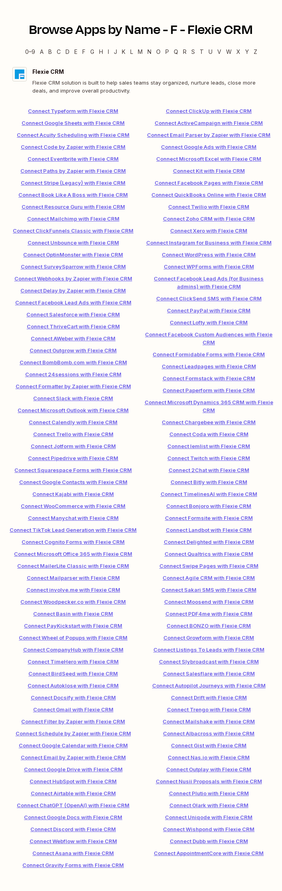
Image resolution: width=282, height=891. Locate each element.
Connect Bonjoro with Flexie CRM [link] (208, 506)
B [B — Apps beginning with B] (50, 51)
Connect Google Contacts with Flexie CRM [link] (73, 482)
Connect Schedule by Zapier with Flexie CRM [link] (73, 733)
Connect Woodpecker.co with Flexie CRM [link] (73, 602)
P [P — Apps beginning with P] (167, 51)
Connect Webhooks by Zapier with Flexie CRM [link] (73, 278)
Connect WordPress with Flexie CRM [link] (209, 254)
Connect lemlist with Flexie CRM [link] (208, 446)
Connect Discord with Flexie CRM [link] (73, 829)
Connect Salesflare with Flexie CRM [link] (209, 673)
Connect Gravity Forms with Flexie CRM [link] (73, 865)
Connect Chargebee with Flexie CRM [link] (209, 422)
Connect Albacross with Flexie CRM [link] (208, 733)
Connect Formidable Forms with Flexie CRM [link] (209, 354)
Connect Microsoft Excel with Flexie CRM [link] (208, 159)
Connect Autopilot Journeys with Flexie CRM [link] (209, 685)
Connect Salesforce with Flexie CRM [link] (73, 314)
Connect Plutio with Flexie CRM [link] (209, 793)
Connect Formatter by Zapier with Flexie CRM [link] (73, 386)
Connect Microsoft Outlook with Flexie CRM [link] (73, 410)
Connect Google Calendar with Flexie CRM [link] (73, 745)
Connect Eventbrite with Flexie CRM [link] (73, 159)
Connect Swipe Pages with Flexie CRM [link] (208, 566)
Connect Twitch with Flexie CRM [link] (208, 458)
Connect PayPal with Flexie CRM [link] (208, 310)
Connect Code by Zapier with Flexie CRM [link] (73, 147)
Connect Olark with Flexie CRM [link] (208, 805)
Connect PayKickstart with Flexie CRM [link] (73, 625)
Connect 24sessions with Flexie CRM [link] (73, 374)
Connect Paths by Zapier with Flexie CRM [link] (73, 171)
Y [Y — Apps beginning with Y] (247, 51)
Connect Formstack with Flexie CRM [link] (209, 378)
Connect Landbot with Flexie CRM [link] (209, 530)
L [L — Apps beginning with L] (131, 51)
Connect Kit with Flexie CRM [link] (209, 171)
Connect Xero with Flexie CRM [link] (208, 230)
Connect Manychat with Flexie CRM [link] (73, 518)
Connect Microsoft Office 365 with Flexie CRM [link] (73, 554)
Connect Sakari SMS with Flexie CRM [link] (208, 590)
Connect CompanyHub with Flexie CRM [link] (73, 649)
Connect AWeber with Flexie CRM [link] (73, 338)
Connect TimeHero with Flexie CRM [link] (73, 661)
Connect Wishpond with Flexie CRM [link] (208, 829)
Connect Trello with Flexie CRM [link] (73, 434)
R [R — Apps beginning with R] (185, 51)
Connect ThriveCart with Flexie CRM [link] (73, 326)
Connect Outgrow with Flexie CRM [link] (73, 350)
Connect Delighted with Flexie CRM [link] (209, 542)
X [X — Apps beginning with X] (238, 51)
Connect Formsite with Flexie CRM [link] (209, 518)
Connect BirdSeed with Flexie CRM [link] (73, 673)
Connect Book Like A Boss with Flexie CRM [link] (73, 195)
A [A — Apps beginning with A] (42, 51)
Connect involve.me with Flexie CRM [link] (73, 590)
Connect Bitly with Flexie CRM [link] (209, 482)
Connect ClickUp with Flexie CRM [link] (209, 111)
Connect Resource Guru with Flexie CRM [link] (73, 206)
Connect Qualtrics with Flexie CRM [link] (209, 554)
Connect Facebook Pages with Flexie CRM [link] (209, 183)
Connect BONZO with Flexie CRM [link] (209, 625)
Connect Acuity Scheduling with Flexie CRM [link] (73, 135)
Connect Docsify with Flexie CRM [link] (73, 697)
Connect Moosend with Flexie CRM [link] (209, 602)
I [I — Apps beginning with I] (108, 51)
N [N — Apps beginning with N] (149, 51)
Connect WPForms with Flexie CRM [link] (209, 266)
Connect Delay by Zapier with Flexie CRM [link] (73, 290)
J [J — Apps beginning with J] (115, 51)
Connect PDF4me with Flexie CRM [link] (208, 613)
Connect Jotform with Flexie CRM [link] (73, 446)
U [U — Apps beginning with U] (210, 51)
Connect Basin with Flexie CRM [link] (73, 613)
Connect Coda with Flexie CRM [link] (208, 434)
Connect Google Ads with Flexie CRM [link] (208, 147)
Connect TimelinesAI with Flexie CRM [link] (209, 494)
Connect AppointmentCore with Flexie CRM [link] (209, 853)
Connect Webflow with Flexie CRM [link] (73, 841)
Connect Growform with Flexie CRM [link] (208, 637)
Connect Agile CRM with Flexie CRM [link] (209, 578)
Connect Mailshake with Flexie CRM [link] (209, 721)
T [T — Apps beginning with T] (202, 51)
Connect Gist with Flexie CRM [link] (208, 745)
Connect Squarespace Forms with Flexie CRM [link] (73, 470)
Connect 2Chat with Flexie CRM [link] (209, 470)
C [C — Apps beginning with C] (59, 51)
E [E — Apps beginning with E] (75, 51)
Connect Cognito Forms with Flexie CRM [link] (73, 542)
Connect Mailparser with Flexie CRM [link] (73, 578)
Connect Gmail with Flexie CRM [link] (73, 709)
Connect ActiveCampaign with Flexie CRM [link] (209, 123)
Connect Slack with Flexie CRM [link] (73, 398)
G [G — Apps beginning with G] (92, 51)
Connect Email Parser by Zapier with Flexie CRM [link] (208, 135)
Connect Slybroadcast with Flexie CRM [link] (209, 661)
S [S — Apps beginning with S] (193, 51)
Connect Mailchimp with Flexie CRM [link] (73, 218)
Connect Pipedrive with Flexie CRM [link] (73, 458)
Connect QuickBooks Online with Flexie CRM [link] (208, 195)
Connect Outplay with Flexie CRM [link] (208, 769)
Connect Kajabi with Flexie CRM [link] (73, 494)
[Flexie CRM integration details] (141, 81)
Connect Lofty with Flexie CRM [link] (209, 322)
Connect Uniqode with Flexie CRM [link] (208, 817)
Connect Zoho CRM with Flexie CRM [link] (209, 218)
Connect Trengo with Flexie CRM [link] (209, 709)
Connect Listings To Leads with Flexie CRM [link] (208, 649)
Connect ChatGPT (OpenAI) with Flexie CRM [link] (73, 805)
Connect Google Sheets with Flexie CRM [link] (73, 123)
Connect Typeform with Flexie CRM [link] (73, 111)
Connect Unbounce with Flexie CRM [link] (73, 242)
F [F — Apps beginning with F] (83, 51)
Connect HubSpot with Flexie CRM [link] (73, 781)
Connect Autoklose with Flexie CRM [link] (73, 685)
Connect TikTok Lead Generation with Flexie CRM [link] (73, 530)
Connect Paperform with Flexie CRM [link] (209, 390)
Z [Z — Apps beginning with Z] (255, 51)
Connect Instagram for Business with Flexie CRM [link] (209, 242)
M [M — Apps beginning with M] (140, 51)
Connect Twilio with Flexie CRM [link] (208, 206)
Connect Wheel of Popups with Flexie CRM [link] (73, 637)
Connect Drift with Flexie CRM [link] (209, 697)
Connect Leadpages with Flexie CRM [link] (209, 366)
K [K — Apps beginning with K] (123, 51)
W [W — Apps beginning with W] (229, 51)
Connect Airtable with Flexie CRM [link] (73, 793)
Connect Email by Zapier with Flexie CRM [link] (73, 757)
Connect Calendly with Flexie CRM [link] (73, 422)
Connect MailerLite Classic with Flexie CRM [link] (73, 566)
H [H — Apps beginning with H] (101, 51)
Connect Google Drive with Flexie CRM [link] (73, 769)
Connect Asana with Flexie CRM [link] (73, 853)
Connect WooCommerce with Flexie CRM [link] (73, 506)
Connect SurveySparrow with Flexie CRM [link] (73, 266)
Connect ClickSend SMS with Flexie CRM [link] (209, 298)
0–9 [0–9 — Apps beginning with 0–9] (30, 51)
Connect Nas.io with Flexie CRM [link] (209, 757)
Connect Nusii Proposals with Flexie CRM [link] (209, 781)
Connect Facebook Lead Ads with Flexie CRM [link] (73, 302)
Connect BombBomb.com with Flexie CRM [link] (73, 362)
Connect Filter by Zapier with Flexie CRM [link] (73, 721)
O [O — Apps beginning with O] (158, 51)
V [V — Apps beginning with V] (219, 51)
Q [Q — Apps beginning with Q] (176, 51)
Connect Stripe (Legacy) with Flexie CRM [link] (73, 183)
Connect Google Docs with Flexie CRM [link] (73, 817)
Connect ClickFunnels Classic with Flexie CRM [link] (73, 230)
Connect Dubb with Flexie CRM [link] (209, 841)
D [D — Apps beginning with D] (68, 51)
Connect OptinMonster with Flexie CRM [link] (73, 254)
